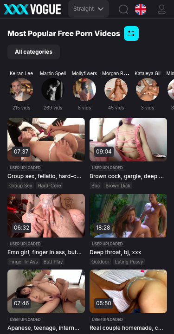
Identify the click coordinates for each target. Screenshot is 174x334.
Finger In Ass (23, 261)
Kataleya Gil (148, 73)
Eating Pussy (129, 261)
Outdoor (100, 261)
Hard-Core (49, 185)
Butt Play (53, 261)
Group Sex (20, 185)
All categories (33, 51)
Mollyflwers (84, 73)
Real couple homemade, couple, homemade (127, 327)
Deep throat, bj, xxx (115, 251)
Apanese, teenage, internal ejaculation (45, 327)
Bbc (95, 185)
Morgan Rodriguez (122, 73)
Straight (88, 8)
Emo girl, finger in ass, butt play (45, 251)
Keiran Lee (21, 73)
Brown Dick (117, 185)
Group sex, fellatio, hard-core (45, 176)
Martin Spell (53, 73)
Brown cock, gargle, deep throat (127, 176)
